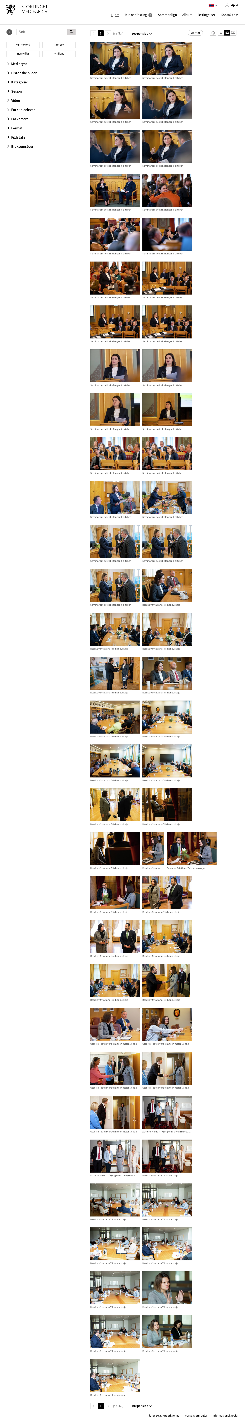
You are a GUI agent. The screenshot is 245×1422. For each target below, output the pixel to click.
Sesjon (15, 91)
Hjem (115, 15)
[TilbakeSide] (93, 33)
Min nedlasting (136, 15)
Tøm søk (59, 44)
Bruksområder (20, 146)
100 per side (139, 34)
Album (187, 15)
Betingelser (206, 15)
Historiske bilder (22, 73)
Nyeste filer (23, 53)
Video (14, 100)
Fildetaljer (17, 137)
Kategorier (18, 82)
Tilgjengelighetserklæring (163, 1415)
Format (15, 128)
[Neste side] (108, 33)
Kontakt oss (230, 15)
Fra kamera (18, 119)
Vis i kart (59, 53)
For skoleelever (21, 109)
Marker (195, 33)
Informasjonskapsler (226, 1415)
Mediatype (18, 63)
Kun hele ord (23, 44)
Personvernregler (196, 1415)
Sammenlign (167, 15)
